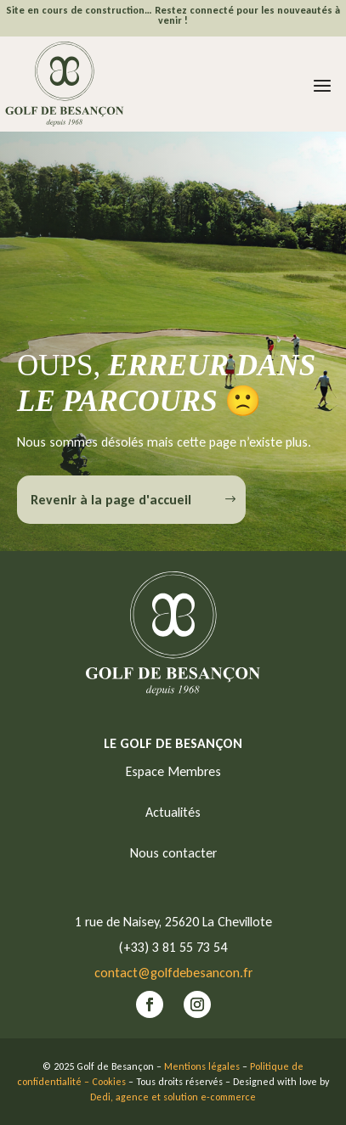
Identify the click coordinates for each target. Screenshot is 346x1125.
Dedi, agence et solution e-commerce (173, 1097)
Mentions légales (202, 1066)
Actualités (173, 812)
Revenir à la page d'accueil (111, 500)
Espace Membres (173, 771)
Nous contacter (173, 853)
